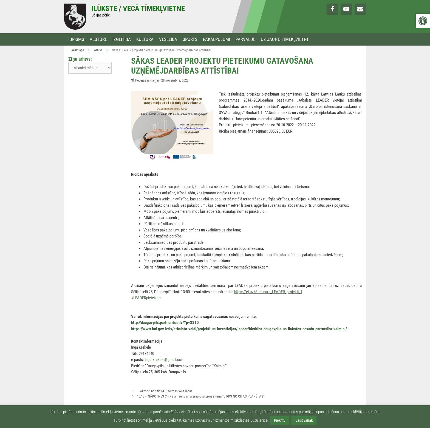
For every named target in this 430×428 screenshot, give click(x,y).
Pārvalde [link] (245, 39)
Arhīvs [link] (98, 50)
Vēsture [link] (98, 39)
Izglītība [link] (121, 39)
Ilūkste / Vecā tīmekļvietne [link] (138, 8)
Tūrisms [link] (75, 39)
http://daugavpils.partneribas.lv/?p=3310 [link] (165, 322)
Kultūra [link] (145, 39)
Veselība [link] (168, 39)
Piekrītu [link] (279, 420)
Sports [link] (190, 39)
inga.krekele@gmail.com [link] (164, 359)
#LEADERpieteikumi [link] (146, 297)
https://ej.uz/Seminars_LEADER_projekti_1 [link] (268, 291)
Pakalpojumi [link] (216, 39)
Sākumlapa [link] (77, 50)
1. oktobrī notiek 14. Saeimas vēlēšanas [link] (165, 391)
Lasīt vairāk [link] (304, 420)
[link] (423, 21)
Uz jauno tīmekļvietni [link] (284, 39)
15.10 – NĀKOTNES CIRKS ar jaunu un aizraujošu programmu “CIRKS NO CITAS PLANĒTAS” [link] (200, 396)
